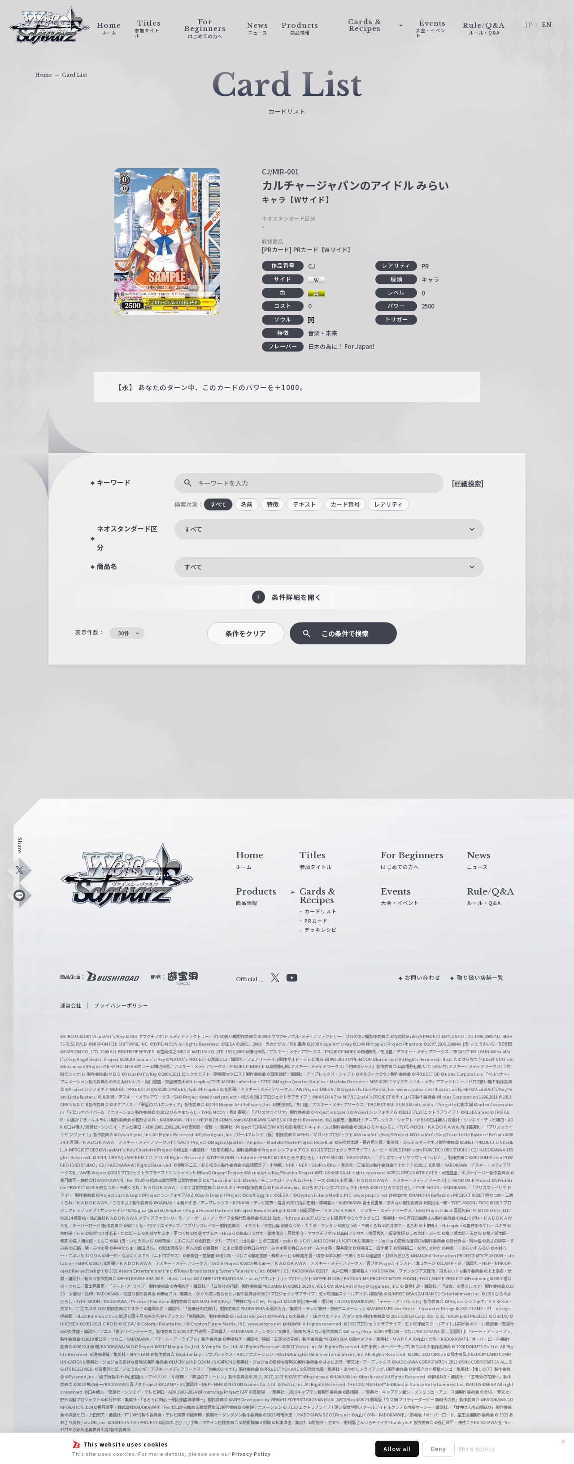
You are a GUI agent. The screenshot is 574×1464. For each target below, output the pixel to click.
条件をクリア (246, 633)
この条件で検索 (345, 633)
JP (528, 25)
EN (547, 25)
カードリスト (320, 911)
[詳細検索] (467, 483)
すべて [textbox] (193, 529)
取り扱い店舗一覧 (480, 977)
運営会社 (71, 1005)
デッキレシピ (320, 929)
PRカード (316, 920)
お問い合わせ (422, 977)
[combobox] (329, 529)
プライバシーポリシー (121, 1005)
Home (43, 75)
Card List (74, 75)
